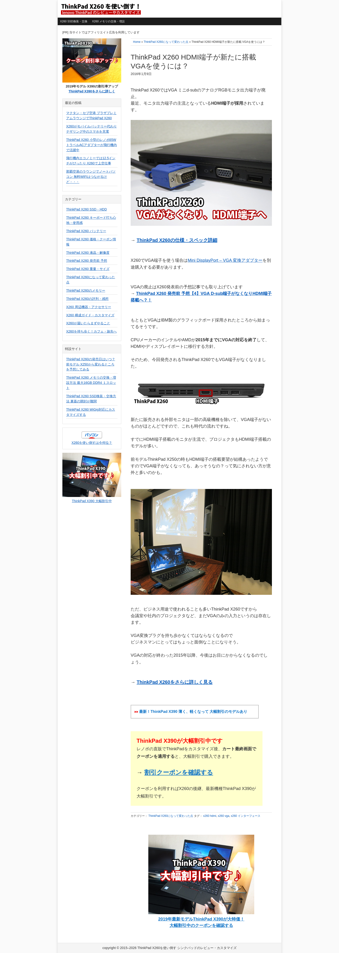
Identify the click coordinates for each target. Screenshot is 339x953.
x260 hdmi (209, 816)
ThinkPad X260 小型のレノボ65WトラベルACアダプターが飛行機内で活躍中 (91, 145)
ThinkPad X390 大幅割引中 (92, 501)
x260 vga (223, 816)
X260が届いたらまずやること (88, 323)
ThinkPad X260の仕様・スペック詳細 (177, 240)
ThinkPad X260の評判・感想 (87, 299)
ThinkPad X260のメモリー (85, 290)
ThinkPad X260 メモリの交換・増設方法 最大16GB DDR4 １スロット (91, 383)
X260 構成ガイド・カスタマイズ (90, 315)
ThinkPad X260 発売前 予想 (86, 260)
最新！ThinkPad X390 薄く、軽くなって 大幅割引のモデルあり (193, 712)
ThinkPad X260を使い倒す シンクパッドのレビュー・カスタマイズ (100, 8)
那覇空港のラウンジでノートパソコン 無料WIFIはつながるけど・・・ (91, 177)
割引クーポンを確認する (178, 772)
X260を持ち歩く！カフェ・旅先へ (91, 331)
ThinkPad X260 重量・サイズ (87, 269)
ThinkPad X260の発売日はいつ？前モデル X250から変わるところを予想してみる (90, 364)
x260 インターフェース (245, 816)
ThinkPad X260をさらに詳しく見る (175, 682)
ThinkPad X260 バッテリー (86, 231)
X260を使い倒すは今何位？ (92, 443)
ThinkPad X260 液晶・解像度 (87, 252)
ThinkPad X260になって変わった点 (170, 816)
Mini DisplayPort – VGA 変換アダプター (225, 260)
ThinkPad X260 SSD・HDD (86, 209)
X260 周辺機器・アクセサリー (88, 307)
